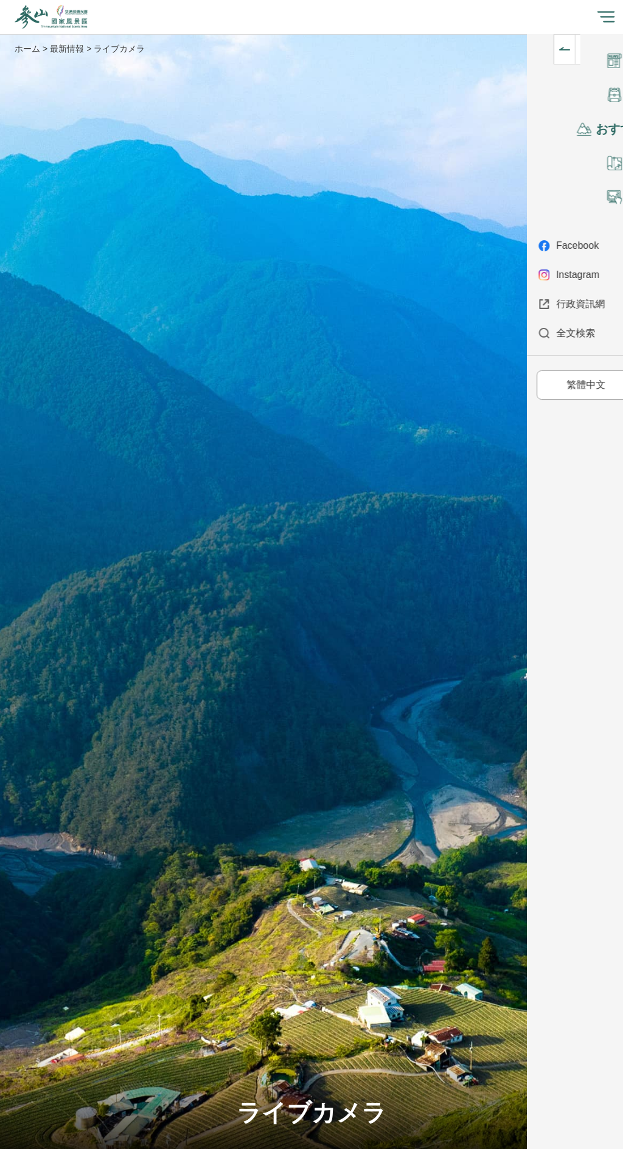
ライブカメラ (119, 49)
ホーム (27, 49)
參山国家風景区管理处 (51, 17)
